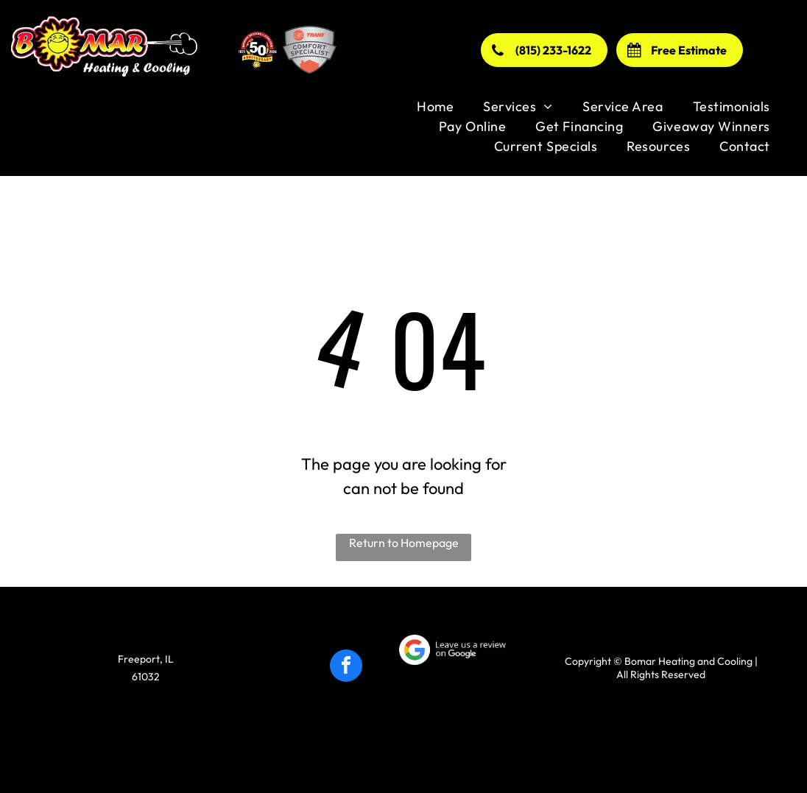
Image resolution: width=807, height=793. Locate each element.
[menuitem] (435, 106)
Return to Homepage (404, 542)
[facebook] (346, 667)
